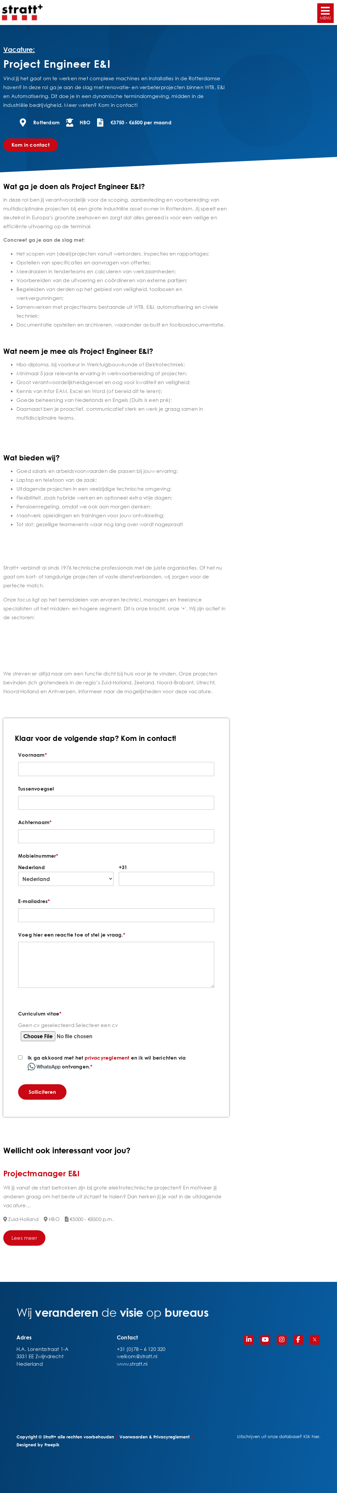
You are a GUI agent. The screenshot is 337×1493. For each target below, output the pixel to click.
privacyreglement (107, 1058)
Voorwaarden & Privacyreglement (154, 1436)
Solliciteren (42, 1092)
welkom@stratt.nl (137, 1356)
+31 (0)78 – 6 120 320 (141, 1349)
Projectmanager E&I (41, 1173)
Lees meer (24, 1238)
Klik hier (311, 1436)
